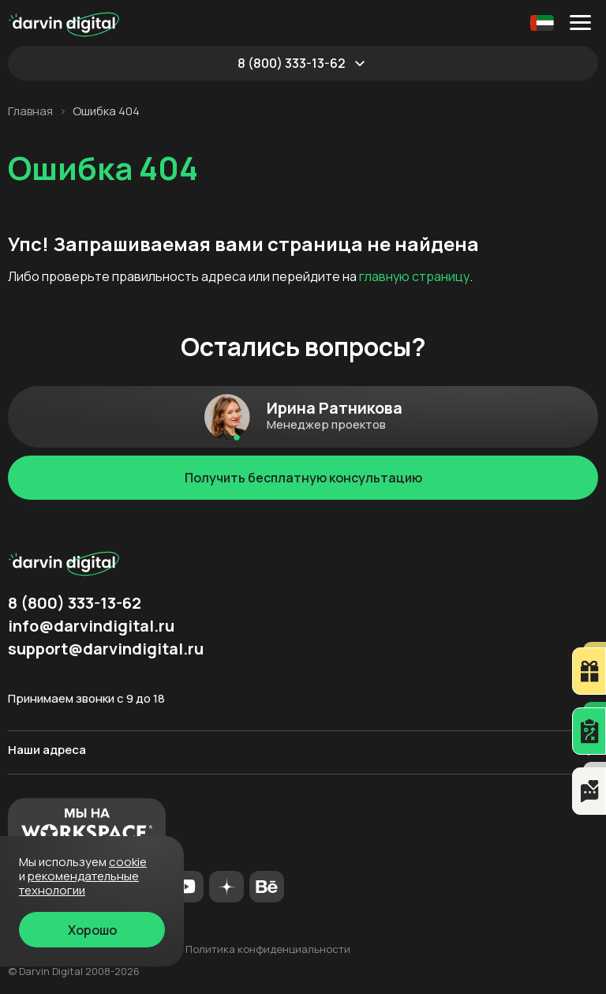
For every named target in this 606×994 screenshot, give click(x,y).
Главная (30, 111)
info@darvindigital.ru (91, 626)
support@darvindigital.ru (106, 649)
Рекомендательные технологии (79, 883)
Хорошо (92, 930)
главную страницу (414, 276)
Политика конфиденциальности (267, 949)
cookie (128, 861)
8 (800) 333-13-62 (292, 63)
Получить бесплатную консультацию (303, 477)
